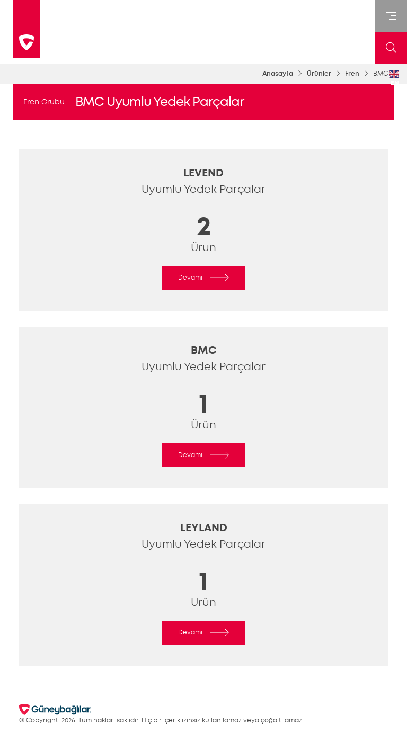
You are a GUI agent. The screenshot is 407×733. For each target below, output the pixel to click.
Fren (352, 73)
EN (394, 78)
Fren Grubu (44, 101)
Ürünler (319, 73)
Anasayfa (277, 73)
